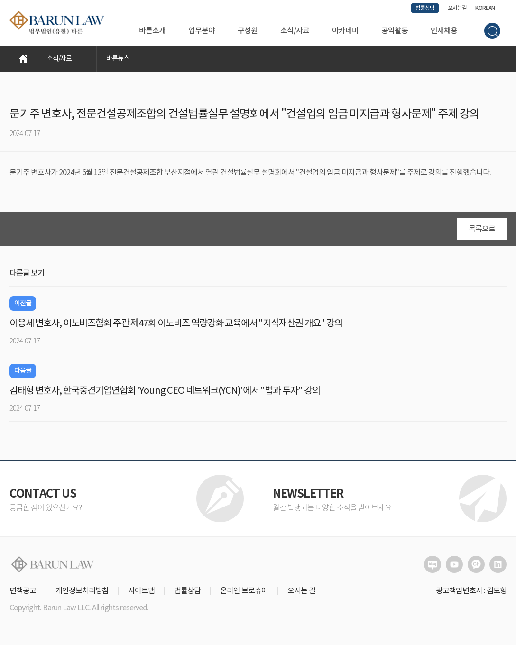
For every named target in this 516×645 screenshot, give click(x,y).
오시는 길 (301, 591)
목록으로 (482, 229)
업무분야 (201, 31)
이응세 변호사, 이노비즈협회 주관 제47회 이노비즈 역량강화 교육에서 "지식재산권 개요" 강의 (175, 323)
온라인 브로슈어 (244, 591)
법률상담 (424, 8)
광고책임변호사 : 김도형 (471, 591)
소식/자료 (294, 31)
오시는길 (457, 8)
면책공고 (22, 591)
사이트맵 (141, 591)
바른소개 (152, 31)
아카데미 (345, 31)
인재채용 (444, 31)
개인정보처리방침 (82, 591)
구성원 (248, 31)
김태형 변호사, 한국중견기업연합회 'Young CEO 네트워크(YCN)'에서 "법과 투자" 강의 (164, 391)
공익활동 (394, 31)
